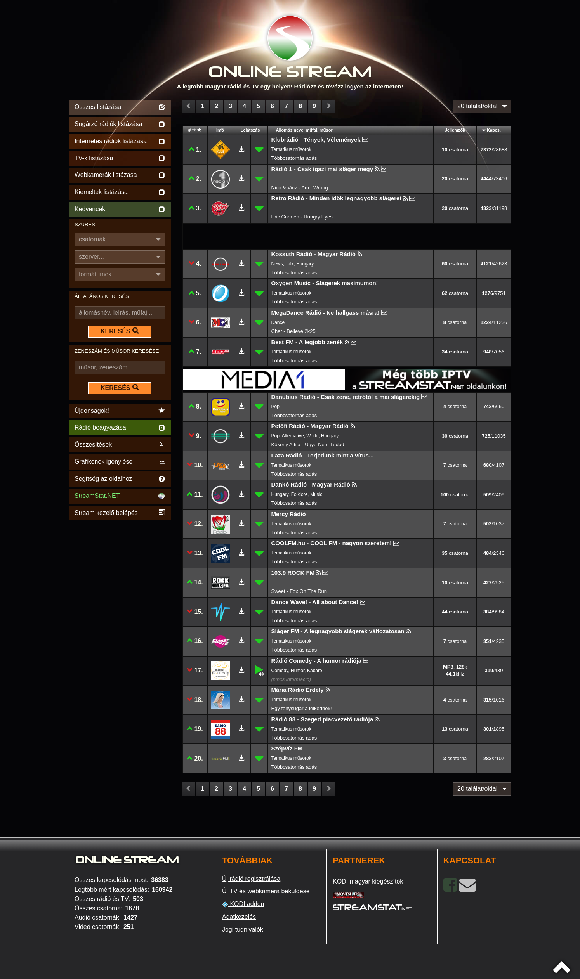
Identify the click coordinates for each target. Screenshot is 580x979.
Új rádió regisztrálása (251, 878)
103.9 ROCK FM (293, 572)
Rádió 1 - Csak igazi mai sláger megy (322, 169)
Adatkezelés (239, 916)
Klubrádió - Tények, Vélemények (316, 139)
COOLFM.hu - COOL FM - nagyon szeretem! (331, 543)
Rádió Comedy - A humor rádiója (316, 660)
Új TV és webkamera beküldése (266, 891)
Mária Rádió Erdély (297, 689)
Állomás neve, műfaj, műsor (304, 130)
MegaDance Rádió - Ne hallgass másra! (325, 312)
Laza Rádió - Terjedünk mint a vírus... (322, 455)
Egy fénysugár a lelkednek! (301, 708)
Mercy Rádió (288, 514)
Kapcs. (494, 130)
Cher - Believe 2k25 (293, 331)
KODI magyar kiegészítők (368, 881)
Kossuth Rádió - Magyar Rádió (313, 254)
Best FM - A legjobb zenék (307, 342)
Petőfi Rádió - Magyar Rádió (310, 426)
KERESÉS (120, 330)
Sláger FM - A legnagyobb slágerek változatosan (338, 631)
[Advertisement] (120, 638)
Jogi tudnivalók (242, 929)
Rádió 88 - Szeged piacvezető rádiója (322, 719)
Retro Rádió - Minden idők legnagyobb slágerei (336, 198)
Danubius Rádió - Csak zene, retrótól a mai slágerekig (345, 396)
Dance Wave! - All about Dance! (314, 602)
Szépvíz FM (287, 748)
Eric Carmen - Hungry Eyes (302, 217)
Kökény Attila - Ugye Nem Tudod (307, 444)
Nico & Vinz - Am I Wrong (299, 188)
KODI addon (243, 904)
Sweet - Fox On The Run (299, 591)
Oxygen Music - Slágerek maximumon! (324, 283)
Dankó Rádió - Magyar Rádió (310, 484)
